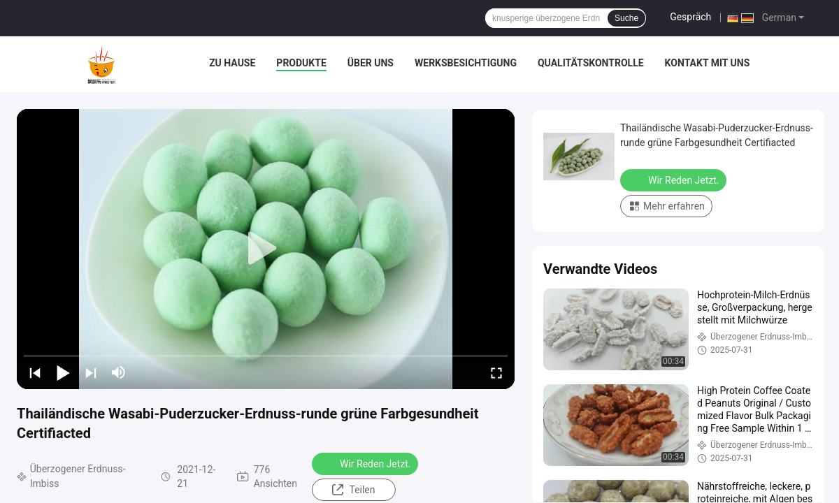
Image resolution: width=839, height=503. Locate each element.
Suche (626, 18)
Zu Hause (232, 62)
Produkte (301, 62)
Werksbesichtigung (466, 62)
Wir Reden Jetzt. (366, 463)
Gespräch (690, 16)
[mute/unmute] (119, 372)
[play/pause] (63, 372)
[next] (91, 372)
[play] (265, 248)
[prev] (35, 372)
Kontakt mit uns (707, 62)
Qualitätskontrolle (591, 62)
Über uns (370, 62)
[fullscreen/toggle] (496, 372)
